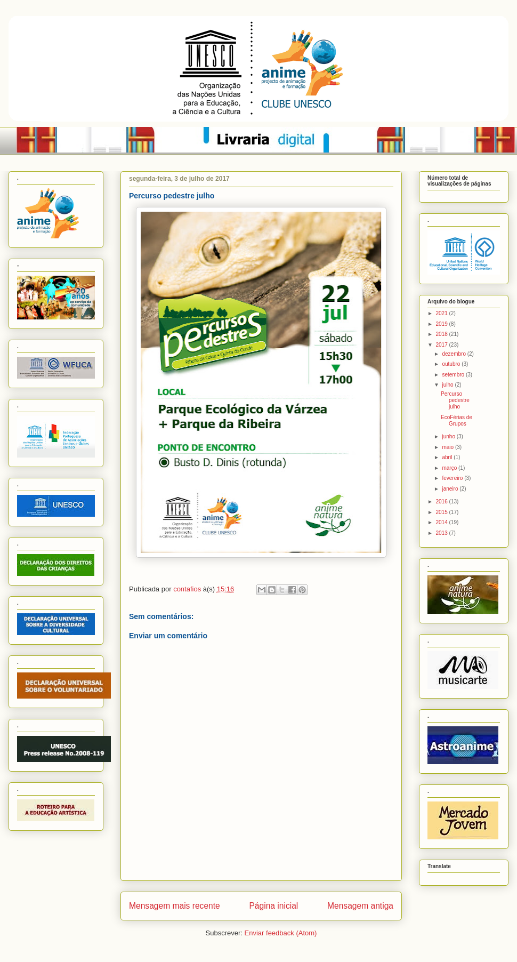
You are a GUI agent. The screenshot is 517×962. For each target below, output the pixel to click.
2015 (442, 512)
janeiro (450, 489)
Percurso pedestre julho (455, 400)
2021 (442, 313)
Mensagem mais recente (174, 905)
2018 (442, 334)
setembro (453, 375)
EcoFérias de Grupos (456, 420)
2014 (442, 522)
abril (448, 457)
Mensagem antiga (360, 905)
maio (448, 447)
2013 (442, 533)
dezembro (454, 354)
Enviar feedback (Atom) (281, 933)
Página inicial (273, 905)
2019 (442, 324)
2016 (442, 501)
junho (449, 436)
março (450, 468)
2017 (442, 345)
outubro (452, 364)
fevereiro (453, 478)
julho (448, 385)
